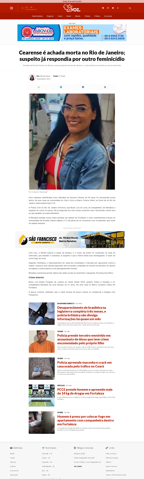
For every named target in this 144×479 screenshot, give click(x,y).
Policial (87, 16)
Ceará (60, 16)
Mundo (77, 16)
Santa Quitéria (37, 16)
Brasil (69, 16)
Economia (108, 16)
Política (97, 16)
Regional (50, 16)
